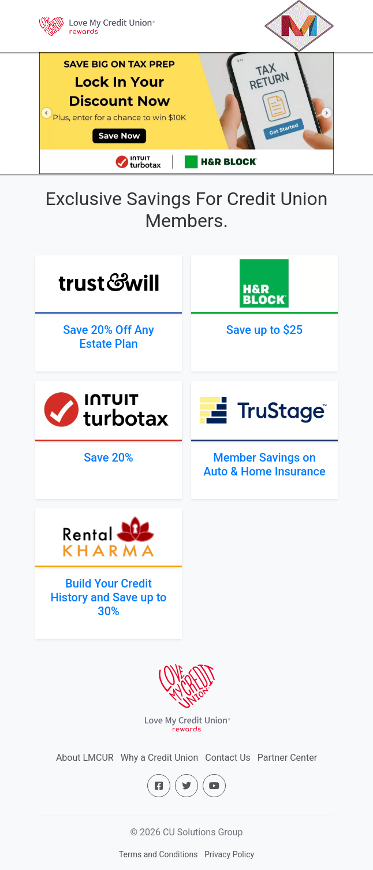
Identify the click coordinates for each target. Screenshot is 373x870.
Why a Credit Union (160, 757)
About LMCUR (85, 757)
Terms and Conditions (158, 854)
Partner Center (287, 757)
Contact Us (228, 757)
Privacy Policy (229, 854)
